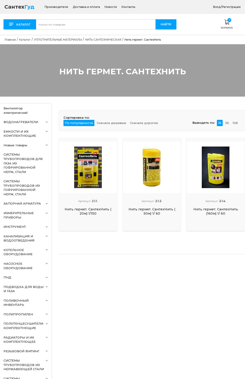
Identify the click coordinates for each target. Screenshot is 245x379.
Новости (111, 7)
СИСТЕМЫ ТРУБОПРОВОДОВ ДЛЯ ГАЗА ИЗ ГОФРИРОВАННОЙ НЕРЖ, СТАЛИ (23, 163)
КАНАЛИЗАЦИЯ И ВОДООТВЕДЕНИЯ (18, 238)
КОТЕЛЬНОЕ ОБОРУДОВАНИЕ (18, 252)
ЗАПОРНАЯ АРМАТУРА (22, 203)
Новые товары (15, 145)
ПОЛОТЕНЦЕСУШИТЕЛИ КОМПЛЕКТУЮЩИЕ (23, 326)
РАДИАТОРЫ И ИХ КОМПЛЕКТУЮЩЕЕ (19, 340)
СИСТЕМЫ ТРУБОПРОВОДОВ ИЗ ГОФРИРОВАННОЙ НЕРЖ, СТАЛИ (21, 187)
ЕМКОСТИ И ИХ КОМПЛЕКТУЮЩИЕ (19, 134)
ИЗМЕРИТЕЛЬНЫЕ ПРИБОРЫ (18, 215)
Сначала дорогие (144, 123)
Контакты (128, 7)
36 (227, 123)
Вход (216, 7)
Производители (56, 7)
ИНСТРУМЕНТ (14, 227)
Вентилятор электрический (15, 110)
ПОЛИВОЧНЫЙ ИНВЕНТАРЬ (16, 303)
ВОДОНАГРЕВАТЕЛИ (20, 122)
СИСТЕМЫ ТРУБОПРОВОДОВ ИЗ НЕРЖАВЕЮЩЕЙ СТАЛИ (23, 365)
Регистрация (231, 7)
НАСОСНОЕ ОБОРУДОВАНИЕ (18, 266)
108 (235, 123)
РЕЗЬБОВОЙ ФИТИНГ (21, 351)
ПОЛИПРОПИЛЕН (18, 314)
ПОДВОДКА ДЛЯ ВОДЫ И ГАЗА (23, 289)
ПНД (7, 277)
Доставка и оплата (86, 7)
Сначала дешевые (111, 123)
